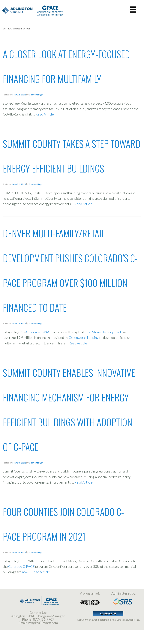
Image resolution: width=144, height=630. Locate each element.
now (25, 572)
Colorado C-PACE (39, 332)
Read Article (44, 114)
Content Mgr (36, 94)
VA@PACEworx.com (43, 623)
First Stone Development (103, 332)
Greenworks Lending (84, 337)
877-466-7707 (43, 619)
